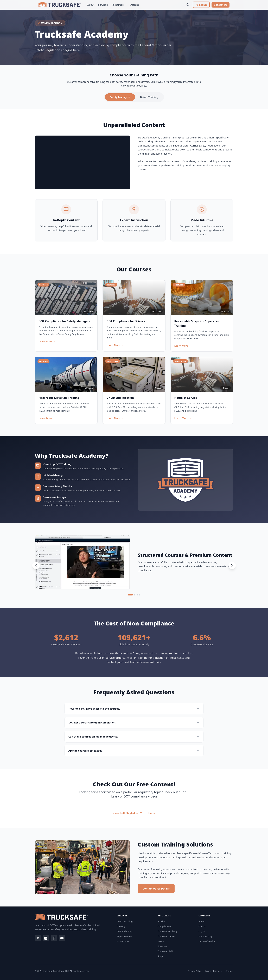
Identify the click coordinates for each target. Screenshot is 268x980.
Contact (202, 926)
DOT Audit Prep (124, 931)
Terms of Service (207, 941)
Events (161, 941)
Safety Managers (120, 97)
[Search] (188, 5)
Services (103, 4)
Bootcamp (163, 946)
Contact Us (220, 4)
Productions (123, 941)
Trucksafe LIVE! (165, 951)
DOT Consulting (125, 921)
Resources (119, 4)
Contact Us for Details (156, 888)
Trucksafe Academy (167, 931)
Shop (160, 956)
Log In (202, 931)
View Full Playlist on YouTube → (134, 813)
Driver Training (149, 97)
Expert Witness (124, 936)
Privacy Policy (205, 936)
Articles (134, 4)
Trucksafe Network (167, 936)
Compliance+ (164, 926)
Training (121, 926)
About (90, 4)
